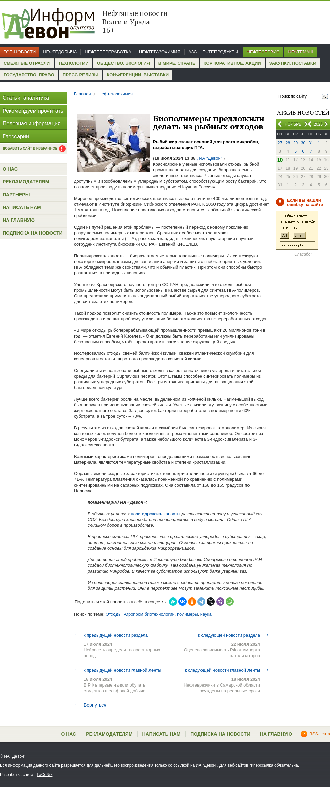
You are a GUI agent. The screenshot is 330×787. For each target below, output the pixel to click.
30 (303, 143)
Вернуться (90, 705)
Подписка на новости (33, 233)
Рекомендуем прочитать (33, 111)
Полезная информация (32, 123)
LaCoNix (44, 774)
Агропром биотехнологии (149, 614)
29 (295, 143)
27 (280, 143)
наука (206, 614)
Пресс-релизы (80, 74)
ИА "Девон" (206, 765)
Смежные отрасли (27, 63)
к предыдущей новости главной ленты (117, 670)
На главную (19, 220)
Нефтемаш (300, 51)
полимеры (187, 614)
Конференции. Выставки (138, 74)
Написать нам (22, 207)
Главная (82, 93)
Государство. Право (29, 74)
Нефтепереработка (108, 51)
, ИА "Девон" (209, 158)
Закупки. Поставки (292, 63)
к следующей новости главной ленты (227, 670)
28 (288, 143)
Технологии (73, 63)
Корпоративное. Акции (232, 63)
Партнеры (16, 194)
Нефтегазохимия (159, 51)
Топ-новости (20, 51)
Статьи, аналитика (26, 98)
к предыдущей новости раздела (111, 635)
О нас (10, 169)
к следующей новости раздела (233, 635)
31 (311, 143)
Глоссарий (16, 136)
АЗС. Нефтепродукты (213, 51)
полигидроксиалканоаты (155, 513)
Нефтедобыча (60, 51)
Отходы (113, 614)
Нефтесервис (263, 51)
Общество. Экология (123, 63)
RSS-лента (315, 734)
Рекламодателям (26, 181)
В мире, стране (176, 63)
